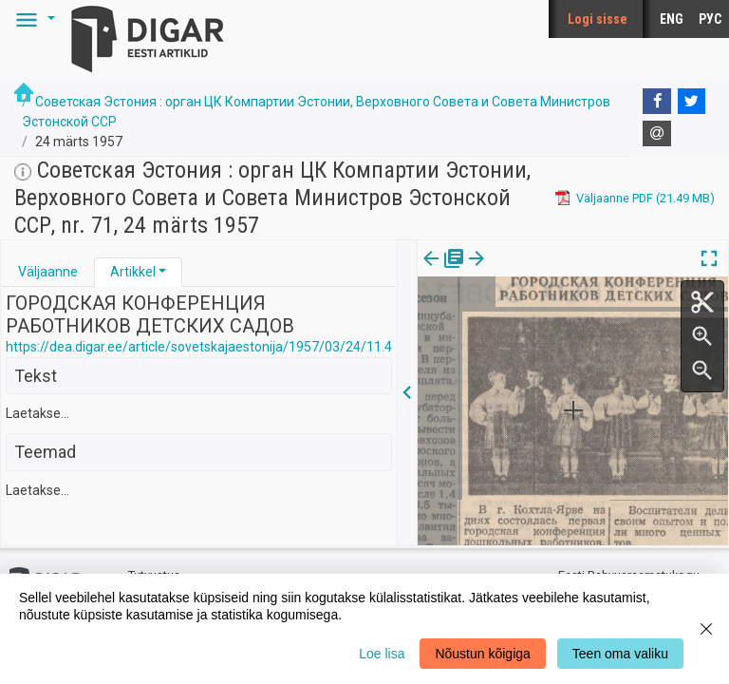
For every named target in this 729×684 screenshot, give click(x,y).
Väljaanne (48, 271)
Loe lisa (381, 653)
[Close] (706, 629)
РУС (710, 19)
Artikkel (133, 271)
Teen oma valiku (620, 653)
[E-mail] (657, 134)
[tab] (48, 272)
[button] (32, 19)
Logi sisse (597, 19)
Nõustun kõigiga (482, 653)
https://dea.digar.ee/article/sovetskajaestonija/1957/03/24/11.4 (199, 346)
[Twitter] (692, 101)
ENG (671, 19)
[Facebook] (657, 101)
